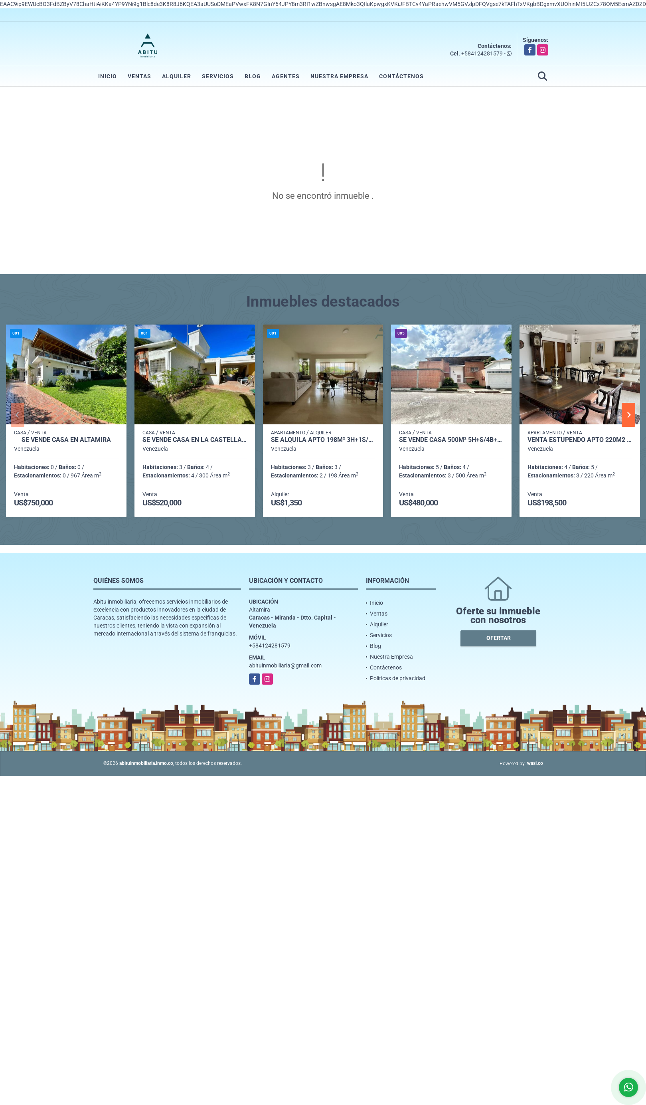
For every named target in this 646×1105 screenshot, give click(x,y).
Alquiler (176, 76)
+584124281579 (482, 53)
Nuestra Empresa (339, 76)
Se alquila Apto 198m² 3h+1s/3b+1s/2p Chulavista (323, 440)
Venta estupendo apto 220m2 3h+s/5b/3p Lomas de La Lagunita (579, 440)
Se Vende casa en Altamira (66, 440)
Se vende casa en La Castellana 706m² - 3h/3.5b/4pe (194, 440)
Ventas (139, 76)
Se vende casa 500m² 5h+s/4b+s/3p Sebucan (451, 440)
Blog (253, 76)
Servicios (218, 76)
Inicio (107, 76)
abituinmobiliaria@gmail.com (285, 665)
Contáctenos (401, 76)
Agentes (286, 76)
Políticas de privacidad (397, 678)
